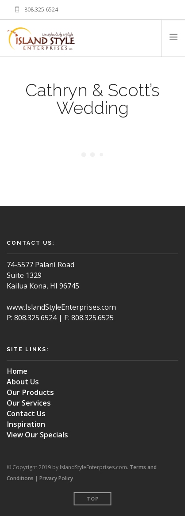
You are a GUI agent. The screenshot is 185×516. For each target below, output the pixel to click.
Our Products (30, 392)
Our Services (29, 403)
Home (17, 371)
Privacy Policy (56, 478)
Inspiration (26, 424)
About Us (23, 382)
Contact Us (26, 413)
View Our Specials (37, 435)
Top (92, 499)
